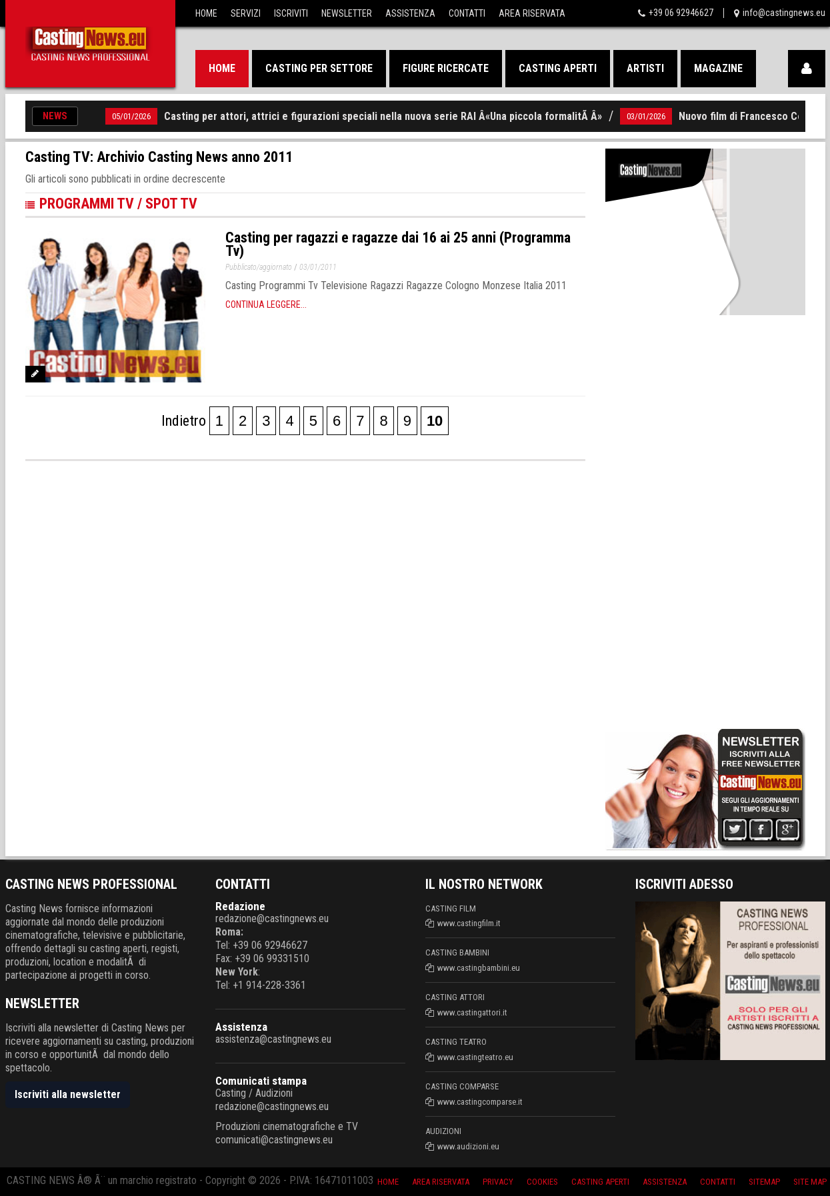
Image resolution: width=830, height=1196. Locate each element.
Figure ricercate (446, 68)
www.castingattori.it (472, 1012)
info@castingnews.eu (784, 12)
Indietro (183, 420)
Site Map (810, 1182)
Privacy (498, 1182)
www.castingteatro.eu (475, 1057)
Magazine (718, 68)
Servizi (246, 13)
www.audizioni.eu (468, 1146)
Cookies (542, 1182)
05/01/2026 (131, 116)
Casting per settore (319, 68)
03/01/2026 (646, 116)
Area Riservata (532, 13)
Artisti (645, 68)
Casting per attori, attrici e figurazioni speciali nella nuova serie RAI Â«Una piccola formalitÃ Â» (383, 116)
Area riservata (440, 1182)
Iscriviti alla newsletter (68, 1094)
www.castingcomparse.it (480, 1102)
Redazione (240, 906)
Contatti (467, 13)
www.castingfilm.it (469, 923)
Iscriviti (291, 13)
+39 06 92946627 (681, 12)
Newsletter (346, 13)
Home (206, 13)
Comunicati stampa (261, 1080)
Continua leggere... (266, 304)
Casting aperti (558, 68)
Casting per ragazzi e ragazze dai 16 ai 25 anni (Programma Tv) (398, 244)
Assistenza (410, 13)
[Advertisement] (690, 519)
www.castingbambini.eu (478, 968)
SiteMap (764, 1182)
